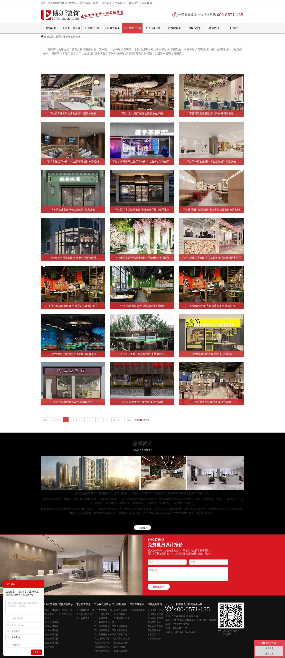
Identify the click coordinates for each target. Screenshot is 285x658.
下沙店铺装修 (152, 28)
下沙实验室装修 (137, 610)
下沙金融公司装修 (49, 642)
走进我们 (234, 28)
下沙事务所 (46, 618)
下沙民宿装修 (65, 614)
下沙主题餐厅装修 (103, 634)
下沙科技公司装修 (49, 634)
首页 (58, 36)
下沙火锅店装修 (102, 642)
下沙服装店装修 (119, 642)
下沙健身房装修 (155, 614)
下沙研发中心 (47, 614)
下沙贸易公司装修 (49, 622)
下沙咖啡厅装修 (102, 622)
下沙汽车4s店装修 (121, 638)
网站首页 (51, 28)
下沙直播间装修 (119, 634)
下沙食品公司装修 (49, 610)
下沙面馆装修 (100, 618)
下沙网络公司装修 (49, 638)
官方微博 (106, 3)
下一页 (117, 420)
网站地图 (147, 3)
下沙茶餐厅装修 (102, 651)
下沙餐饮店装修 (132, 28)
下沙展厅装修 (118, 646)
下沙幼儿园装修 (84, 614)
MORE (142, 527)
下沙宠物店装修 (119, 626)
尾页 (129, 420)
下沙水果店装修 (119, 651)
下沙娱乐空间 (193, 28)
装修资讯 (214, 28)
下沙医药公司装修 (49, 626)
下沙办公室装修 (71, 28)
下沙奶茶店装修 (102, 638)
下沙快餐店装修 (102, 630)
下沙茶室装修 (154, 622)
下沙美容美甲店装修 (121, 620)
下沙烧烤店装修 (102, 646)
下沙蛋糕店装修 (102, 626)
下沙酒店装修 (91, 28)
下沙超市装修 (118, 614)
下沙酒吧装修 (154, 638)
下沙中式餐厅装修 (103, 610)
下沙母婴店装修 (119, 630)
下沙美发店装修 (119, 610)
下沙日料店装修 (102, 614)
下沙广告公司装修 (49, 630)
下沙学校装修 (83, 618)
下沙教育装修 (112, 28)
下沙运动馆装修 (155, 618)
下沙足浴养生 (154, 634)
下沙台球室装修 (155, 626)
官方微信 (120, 3)
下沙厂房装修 (47, 646)
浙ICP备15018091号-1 (187, 632)
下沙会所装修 (154, 610)
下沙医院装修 (173, 28)
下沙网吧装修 (154, 630)
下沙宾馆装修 (65, 610)
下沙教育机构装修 (85, 610)
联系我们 (133, 3)
